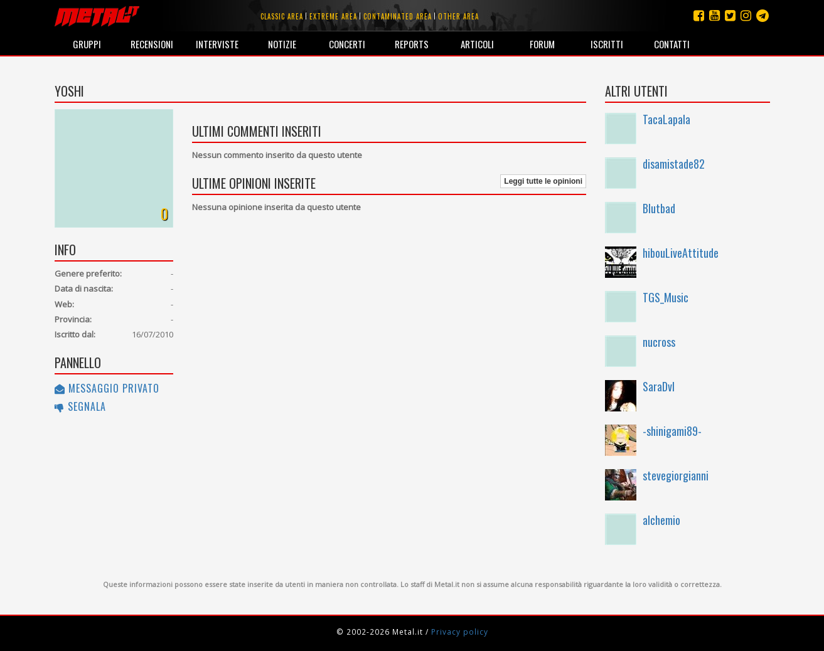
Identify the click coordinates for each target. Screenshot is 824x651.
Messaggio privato (107, 388)
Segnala (80, 406)
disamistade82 (674, 164)
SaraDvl (659, 386)
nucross (659, 342)
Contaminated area (397, 16)
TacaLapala (666, 119)
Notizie (282, 44)
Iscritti (607, 44)
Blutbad (659, 208)
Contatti (672, 44)
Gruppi (87, 44)
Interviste (217, 44)
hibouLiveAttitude (681, 253)
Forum (542, 44)
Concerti (347, 44)
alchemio (661, 520)
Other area (458, 16)
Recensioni (152, 44)
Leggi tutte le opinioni (543, 181)
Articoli (477, 44)
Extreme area (333, 16)
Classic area (281, 16)
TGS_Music (665, 297)
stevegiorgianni (676, 475)
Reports (412, 44)
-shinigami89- (672, 431)
